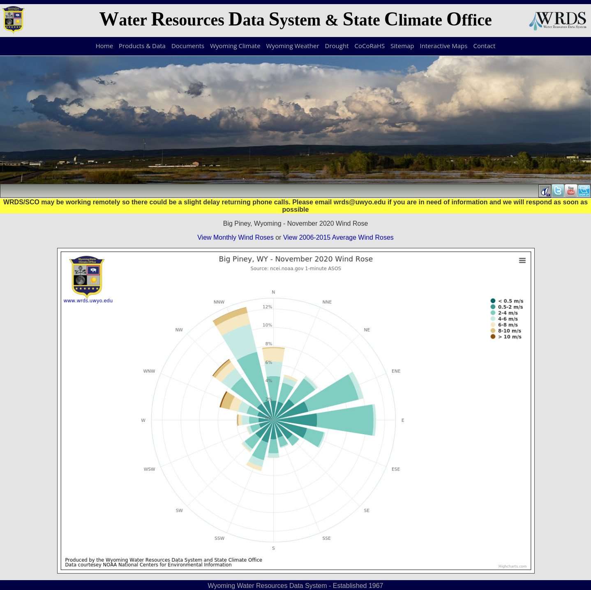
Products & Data (142, 46)
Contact (484, 46)
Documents (187, 46)
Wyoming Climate (235, 46)
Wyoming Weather (292, 46)
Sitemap (402, 46)
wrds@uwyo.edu (360, 202)
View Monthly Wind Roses (235, 237)
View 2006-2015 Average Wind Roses (338, 237)
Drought (337, 46)
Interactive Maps (444, 46)
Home (104, 46)
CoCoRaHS (370, 46)
